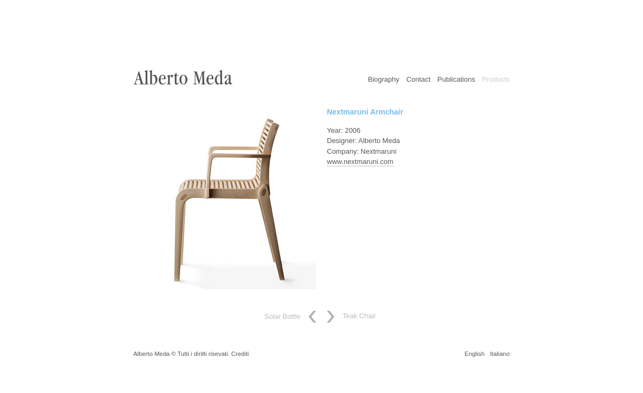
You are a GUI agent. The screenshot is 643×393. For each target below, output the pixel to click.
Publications (456, 79)
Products (496, 79)
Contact (418, 79)
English (474, 354)
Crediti (240, 354)
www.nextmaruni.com (360, 162)
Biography (383, 79)
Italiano (500, 354)
